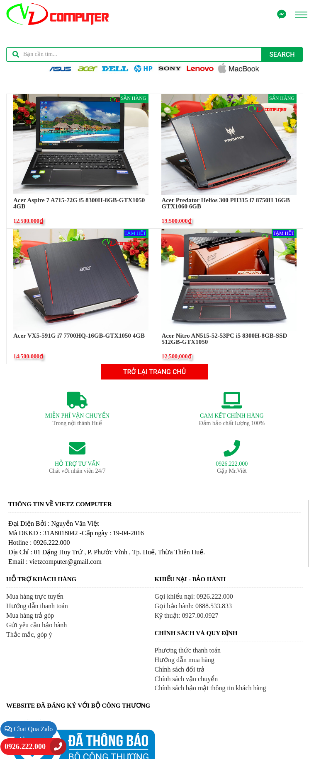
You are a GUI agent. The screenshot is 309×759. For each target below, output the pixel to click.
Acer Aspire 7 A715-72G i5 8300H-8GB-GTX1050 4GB (79, 203)
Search (281, 54)
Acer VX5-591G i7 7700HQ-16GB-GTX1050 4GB (79, 336)
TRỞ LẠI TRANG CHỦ (154, 372)
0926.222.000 (25, 746)
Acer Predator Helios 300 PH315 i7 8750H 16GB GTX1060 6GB (226, 203)
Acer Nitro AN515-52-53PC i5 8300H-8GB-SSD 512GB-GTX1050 (224, 339)
